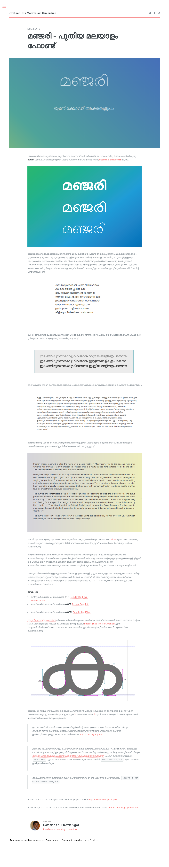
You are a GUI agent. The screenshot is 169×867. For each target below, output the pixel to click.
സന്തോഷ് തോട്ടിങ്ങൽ (110, 159)
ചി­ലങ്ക (113, 539)
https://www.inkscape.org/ (102, 799)
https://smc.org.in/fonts (91, 734)
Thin (85, 596)
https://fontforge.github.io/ (122, 807)
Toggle (6, 6)
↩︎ (116, 799)
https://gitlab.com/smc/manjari (99, 623)
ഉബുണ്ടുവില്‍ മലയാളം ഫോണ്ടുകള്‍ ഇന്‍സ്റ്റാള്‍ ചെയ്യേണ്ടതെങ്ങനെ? (68, 755)
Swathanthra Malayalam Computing (32, 13)
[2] (94, 714)
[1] (75, 714)
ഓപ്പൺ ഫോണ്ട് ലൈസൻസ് (41, 620)
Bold (80, 596)
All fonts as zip (38, 600)
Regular (74, 596)
